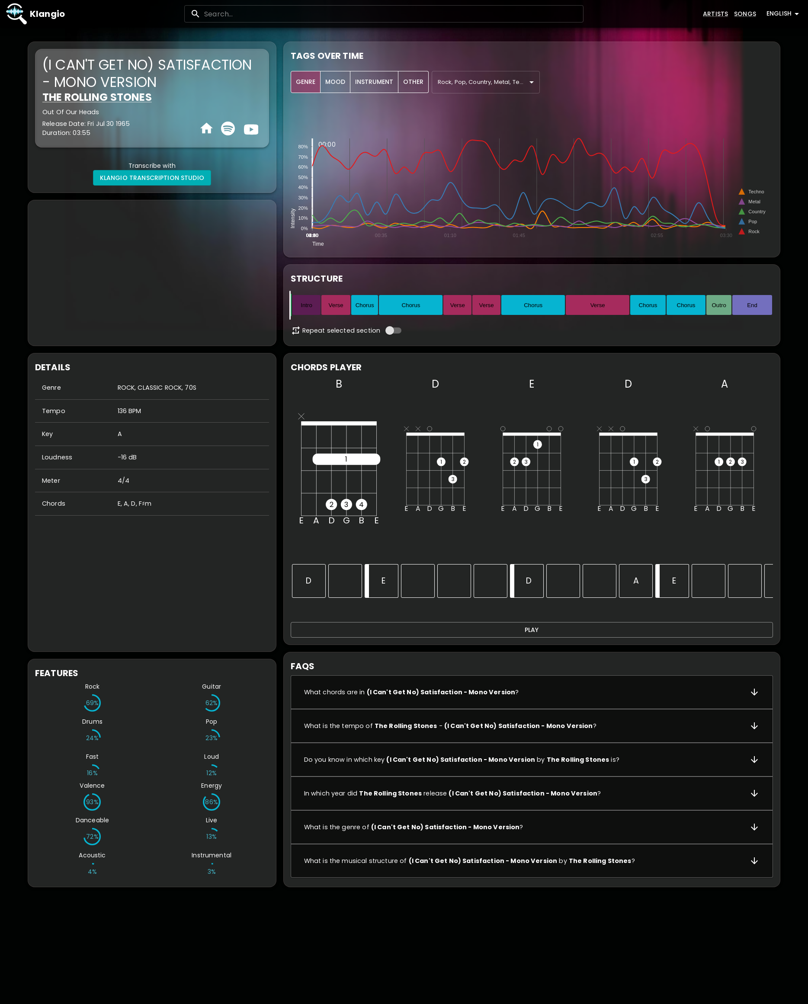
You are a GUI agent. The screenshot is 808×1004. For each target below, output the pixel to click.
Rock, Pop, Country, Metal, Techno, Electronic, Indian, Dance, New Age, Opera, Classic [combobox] (489, 82)
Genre (305, 82)
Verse (336, 305)
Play (532, 630)
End (752, 305)
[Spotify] (228, 128)
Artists (715, 14)
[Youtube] (250, 128)
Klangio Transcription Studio (152, 178)
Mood (335, 82)
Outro (719, 305)
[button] (531, 692)
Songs (745, 14)
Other (413, 82)
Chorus (365, 305)
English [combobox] (779, 13)
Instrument (374, 82)
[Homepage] (207, 128)
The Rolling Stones (97, 97)
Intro (306, 305)
